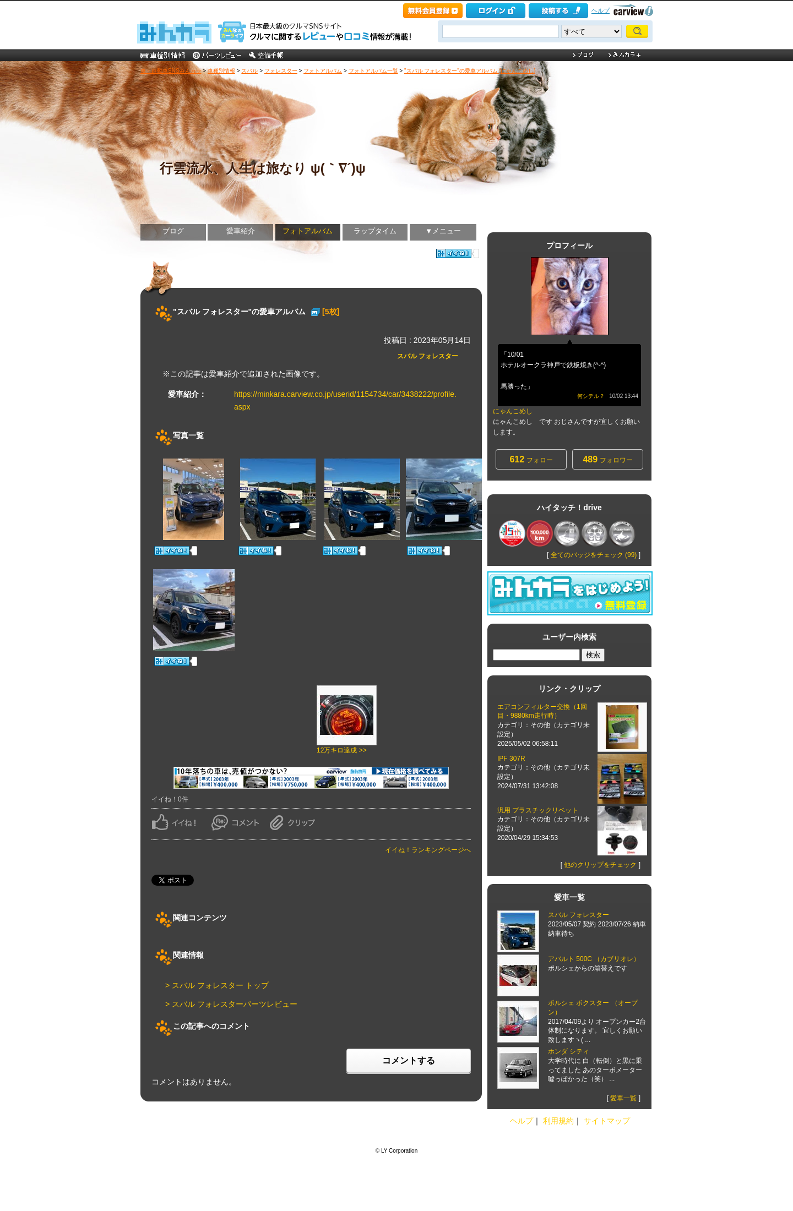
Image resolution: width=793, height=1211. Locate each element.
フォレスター (280, 71)
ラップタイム (375, 231)
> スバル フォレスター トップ (217, 985)
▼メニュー (443, 231)
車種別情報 (221, 71)
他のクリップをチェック (600, 865)
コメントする (408, 1060)
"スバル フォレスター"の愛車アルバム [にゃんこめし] (469, 71)
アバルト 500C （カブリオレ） (594, 959)
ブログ (173, 231)
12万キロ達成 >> (342, 750)
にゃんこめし (513, 411)
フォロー (530, 459)
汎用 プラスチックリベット (537, 810)
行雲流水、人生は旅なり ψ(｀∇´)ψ (263, 168)
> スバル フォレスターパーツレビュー (231, 1004)
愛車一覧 (623, 1098)
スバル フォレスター (427, 356)
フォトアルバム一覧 (373, 71)
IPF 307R (511, 758)
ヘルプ (600, 10)
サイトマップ (607, 1120)
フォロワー (607, 459)
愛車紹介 (240, 231)
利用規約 (558, 1120)
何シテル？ (591, 396)
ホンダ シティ (568, 1051)
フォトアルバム (322, 71)
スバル (249, 71)
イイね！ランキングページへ (428, 850)
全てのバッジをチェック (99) (594, 555)
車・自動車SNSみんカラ (171, 71)
